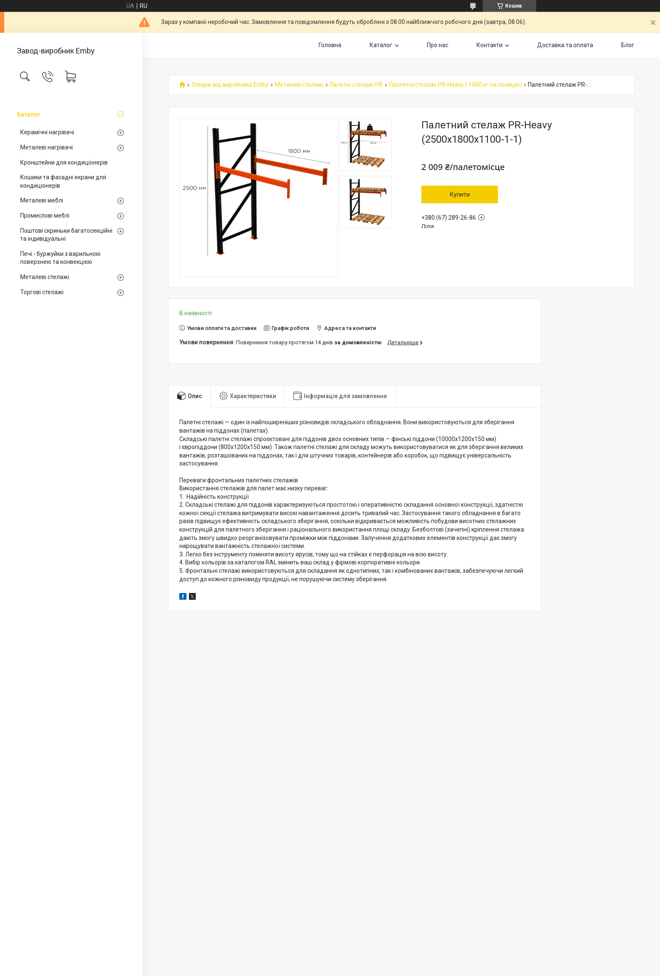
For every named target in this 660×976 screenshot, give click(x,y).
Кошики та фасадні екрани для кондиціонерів (63, 181)
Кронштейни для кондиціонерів (64, 162)
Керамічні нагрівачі (47, 132)
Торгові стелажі (42, 292)
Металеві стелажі (44, 277)
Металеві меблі (41, 200)
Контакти (489, 45)
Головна (330, 45)
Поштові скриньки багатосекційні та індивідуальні (66, 234)
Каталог (28, 114)
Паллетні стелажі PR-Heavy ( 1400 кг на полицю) (455, 85)
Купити (460, 194)
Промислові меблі (44, 215)
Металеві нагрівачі (46, 147)
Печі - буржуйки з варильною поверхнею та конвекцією (60, 258)
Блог (627, 45)
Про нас (437, 45)
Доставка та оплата (565, 45)
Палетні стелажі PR (356, 85)
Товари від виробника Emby (230, 85)
